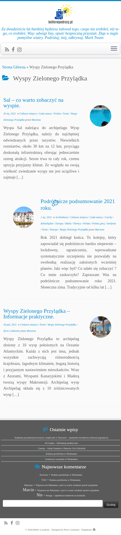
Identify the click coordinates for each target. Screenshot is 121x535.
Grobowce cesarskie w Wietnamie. (61, 459)
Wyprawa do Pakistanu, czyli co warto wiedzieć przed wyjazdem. (67, 485)
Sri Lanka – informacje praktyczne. (61, 443)
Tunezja (54, 229)
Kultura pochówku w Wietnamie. (61, 453)
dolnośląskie (47, 223)
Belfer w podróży (41, 529)
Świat (66, 113)
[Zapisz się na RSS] (8, 49)
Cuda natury (45, 113)
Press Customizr (71, 529)
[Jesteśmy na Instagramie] (20, 49)
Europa (60, 223)
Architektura (62, 217)
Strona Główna (13, 67)
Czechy (109, 217)
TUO (43, 480)
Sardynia (111, 223)
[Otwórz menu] (114, 49)
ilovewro (44, 474)
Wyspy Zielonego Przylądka (74, 229)
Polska (58, 113)
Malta (68, 223)
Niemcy (77, 223)
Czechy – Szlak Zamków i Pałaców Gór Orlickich (61, 448)
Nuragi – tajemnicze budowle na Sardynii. (66, 495)
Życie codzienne (11, 330)
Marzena (36, 119)
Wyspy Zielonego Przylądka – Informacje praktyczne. (36, 314)
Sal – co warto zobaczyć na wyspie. (33, 103)
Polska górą (98, 223)
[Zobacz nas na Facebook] (14, 49)
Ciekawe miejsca (28, 113)
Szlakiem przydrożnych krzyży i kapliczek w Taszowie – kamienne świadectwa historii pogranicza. (61, 437)
